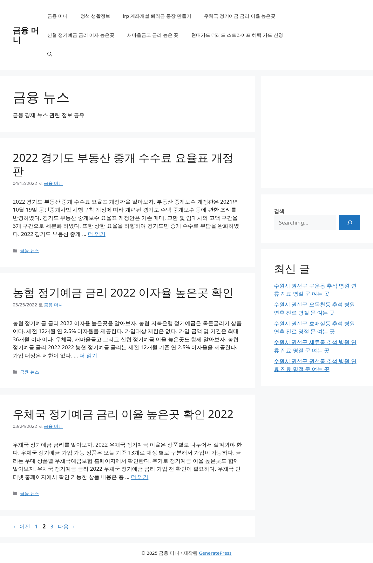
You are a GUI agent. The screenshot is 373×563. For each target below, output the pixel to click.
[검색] (349, 222)
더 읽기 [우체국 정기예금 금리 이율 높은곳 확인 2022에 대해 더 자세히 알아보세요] (139, 477)
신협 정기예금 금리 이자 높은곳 (80, 35)
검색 (279, 211)
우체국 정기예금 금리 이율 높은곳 (240, 16)
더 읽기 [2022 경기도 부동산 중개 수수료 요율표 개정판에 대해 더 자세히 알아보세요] (96, 234)
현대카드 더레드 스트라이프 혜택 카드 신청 (237, 35)
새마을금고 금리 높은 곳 (153, 35)
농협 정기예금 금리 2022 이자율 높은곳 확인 (123, 292)
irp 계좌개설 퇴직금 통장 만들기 (157, 16)
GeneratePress (215, 553)
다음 (66, 526)
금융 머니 (26, 35)
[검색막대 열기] (49, 53)
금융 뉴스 (29, 250)
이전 (21, 526)
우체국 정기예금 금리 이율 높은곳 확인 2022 (123, 413)
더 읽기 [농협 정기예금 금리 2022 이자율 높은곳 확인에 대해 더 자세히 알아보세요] (88, 355)
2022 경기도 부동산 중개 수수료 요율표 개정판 (123, 164)
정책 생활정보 (95, 16)
